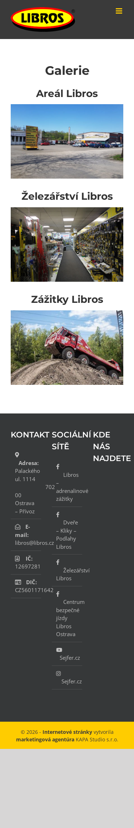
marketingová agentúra (45, 739)
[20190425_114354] (67, 106)
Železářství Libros (67, 196)
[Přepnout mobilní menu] (119, 11)
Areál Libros (67, 93)
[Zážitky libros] (67, 312)
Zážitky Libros (67, 299)
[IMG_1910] (67, 209)
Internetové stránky (67, 731)
